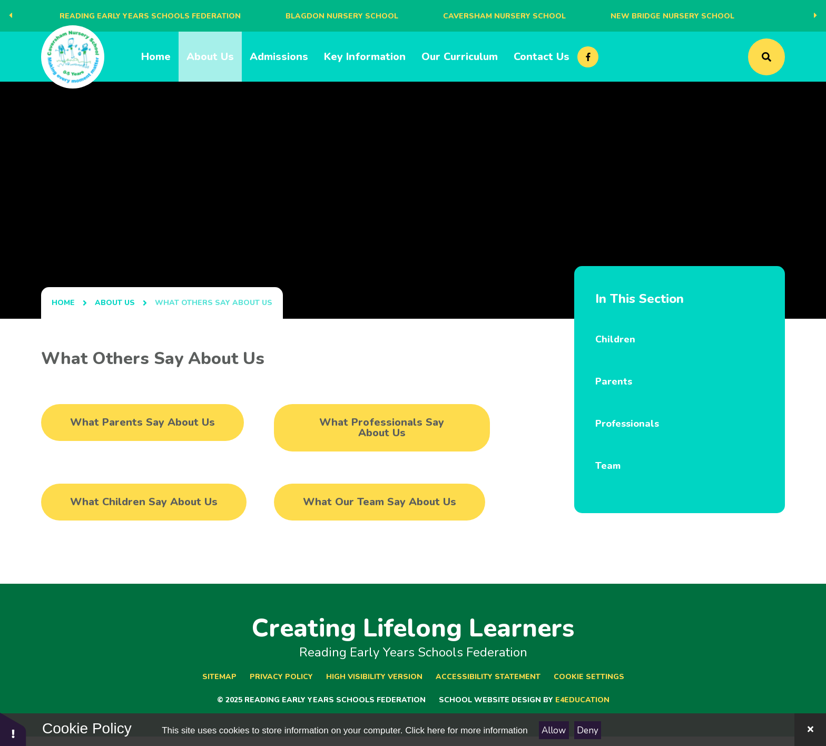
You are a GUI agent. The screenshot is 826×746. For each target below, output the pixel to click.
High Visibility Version (374, 677)
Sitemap (219, 677)
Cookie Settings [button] (589, 677)
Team (608, 465)
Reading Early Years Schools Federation (150, 16)
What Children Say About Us (144, 502)
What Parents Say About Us (142, 422)
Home (63, 303)
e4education (582, 700)
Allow (554, 730)
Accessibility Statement (488, 677)
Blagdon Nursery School (342, 16)
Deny (587, 730)
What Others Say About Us (213, 303)
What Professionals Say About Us (381, 427)
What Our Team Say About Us (379, 502)
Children (615, 339)
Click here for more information (466, 730)
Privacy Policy (281, 677)
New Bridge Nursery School (672, 16)
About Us (115, 303)
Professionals (627, 423)
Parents (613, 381)
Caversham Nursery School (504, 16)
